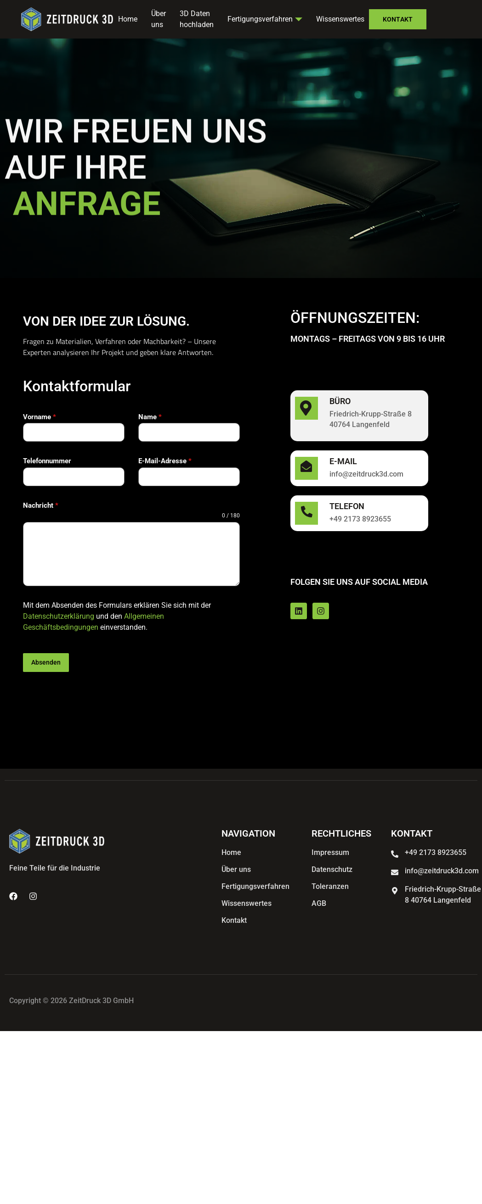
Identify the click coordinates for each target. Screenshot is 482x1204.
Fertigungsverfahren (264, 19)
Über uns (158, 19)
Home (127, 19)
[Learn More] (359, 416)
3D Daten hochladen (197, 19)
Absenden (46, 662)
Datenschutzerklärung (58, 616)
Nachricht (40, 505)
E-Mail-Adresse (165, 461)
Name (150, 417)
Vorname (39, 417)
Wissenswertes (340, 19)
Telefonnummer (47, 461)
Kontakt (398, 19)
